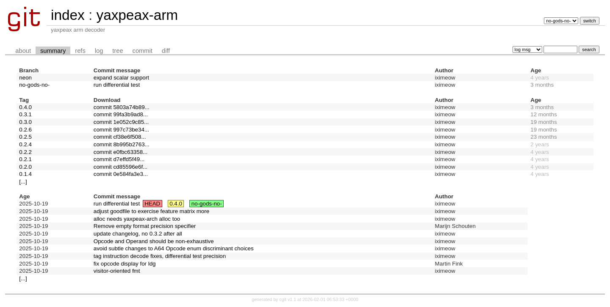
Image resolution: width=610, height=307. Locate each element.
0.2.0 (25, 167)
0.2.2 (25, 152)
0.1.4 (25, 174)
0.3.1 (25, 114)
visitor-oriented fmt (117, 271)
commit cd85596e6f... (120, 167)
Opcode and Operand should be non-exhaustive (154, 241)
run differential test (117, 85)
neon (25, 77)
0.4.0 (25, 107)
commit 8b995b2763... (122, 144)
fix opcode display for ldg (125, 263)
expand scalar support (121, 77)
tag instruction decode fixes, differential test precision (160, 256)
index (68, 15)
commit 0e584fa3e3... (121, 174)
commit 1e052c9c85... (121, 122)
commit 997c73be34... (121, 129)
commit (142, 50)
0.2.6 (25, 129)
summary (53, 50)
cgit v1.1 (287, 299)
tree (117, 50)
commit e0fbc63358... (120, 152)
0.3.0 (25, 122)
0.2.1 (25, 159)
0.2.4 (25, 144)
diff (166, 50)
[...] (23, 181)
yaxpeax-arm (137, 15)
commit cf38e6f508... (120, 137)
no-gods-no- (34, 85)
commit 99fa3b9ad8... (121, 114)
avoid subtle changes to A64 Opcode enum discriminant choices (174, 248)
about (23, 50)
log (99, 50)
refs (80, 50)
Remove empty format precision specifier (145, 226)
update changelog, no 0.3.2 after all (138, 233)
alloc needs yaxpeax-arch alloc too (137, 219)
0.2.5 (25, 137)
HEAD (152, 203)
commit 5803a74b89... (122, 107)
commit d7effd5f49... (119, 159)
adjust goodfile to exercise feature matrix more (151, 211)
